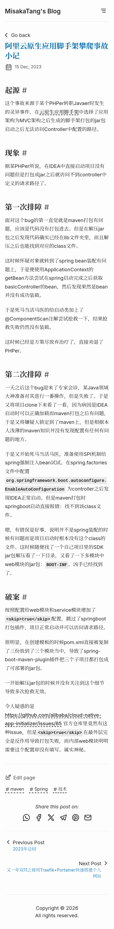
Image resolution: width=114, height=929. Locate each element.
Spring (38, 789)
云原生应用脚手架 (59, 112)
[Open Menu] (103, 10)
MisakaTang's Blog (33, 11)
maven (14, 789)
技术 (60, 789)
